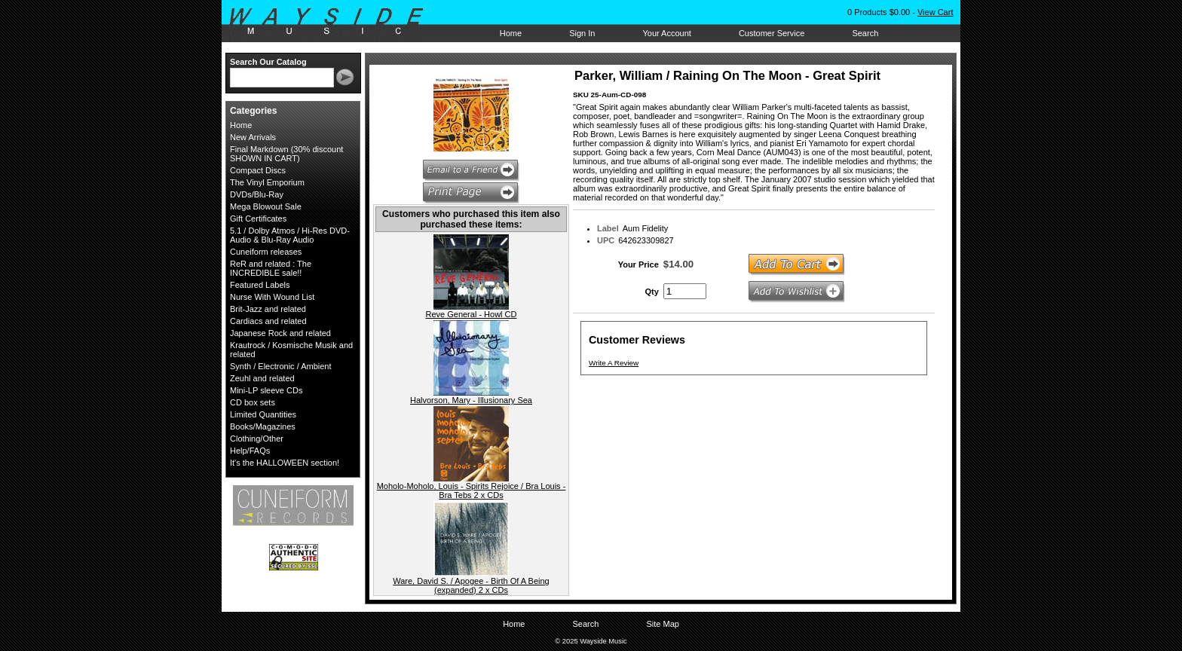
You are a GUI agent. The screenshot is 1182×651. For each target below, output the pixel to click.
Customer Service (771, 33)
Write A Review (613, 363)
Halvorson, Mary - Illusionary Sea (471, 400)
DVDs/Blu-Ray (256, 194)
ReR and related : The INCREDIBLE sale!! (270, 268)
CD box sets (252, 402)
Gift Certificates (258, 218)
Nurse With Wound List (272, 296)
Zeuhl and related (262, 378)
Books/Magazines (263, 426)
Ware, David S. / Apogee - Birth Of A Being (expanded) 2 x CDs (471, 585)
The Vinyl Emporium (267, 182)
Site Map (662, 623)
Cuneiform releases (266, 251)
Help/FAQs (250, 450)
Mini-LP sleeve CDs (266, 390)
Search (865, 33)
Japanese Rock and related (280, 333)
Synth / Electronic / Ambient (281, 366)
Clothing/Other (256, 438)
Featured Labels (260, 284)
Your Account (666, 33)
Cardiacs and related (268, 321)
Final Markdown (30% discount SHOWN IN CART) (286, 154)
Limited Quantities (263, 414)
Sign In (582, 33)
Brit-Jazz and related (268, 308)
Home (511, 33)
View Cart (935, 12)
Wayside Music (333, 22)
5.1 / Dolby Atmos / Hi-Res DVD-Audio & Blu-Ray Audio (290, 235)
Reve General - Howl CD (470, 314)
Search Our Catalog (268, 61)
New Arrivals (253, 137)
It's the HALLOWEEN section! (284, 462)
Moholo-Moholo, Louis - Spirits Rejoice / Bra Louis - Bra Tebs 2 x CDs (471, 490)
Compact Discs (258, 170)
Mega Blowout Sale (266, 206)
